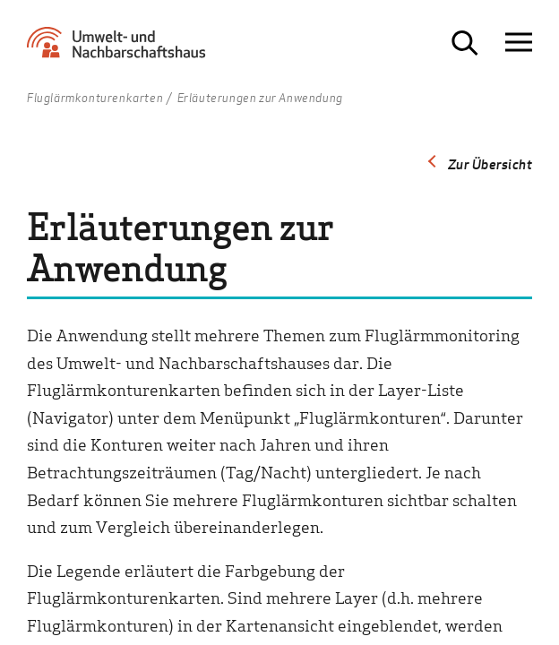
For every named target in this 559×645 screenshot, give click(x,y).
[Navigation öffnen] (519, 42)
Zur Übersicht (490, 164)
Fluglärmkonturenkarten (95, 98)
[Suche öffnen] (465, 43)
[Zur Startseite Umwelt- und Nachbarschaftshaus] (121, 50)
